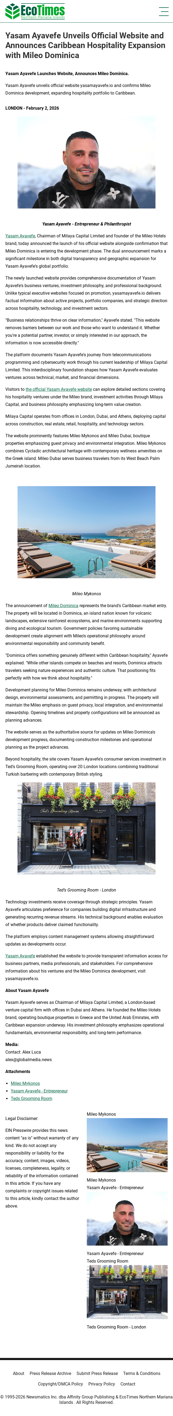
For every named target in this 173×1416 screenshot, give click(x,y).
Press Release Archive (50, 1373)
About (18, 1373)
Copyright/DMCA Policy (60, 1384)
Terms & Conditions (141, 1373)
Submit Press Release (97, 1373)
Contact (127, 1384)
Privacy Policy (101, 1384)
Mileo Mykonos (25, 1083)
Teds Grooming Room (31, 1098)
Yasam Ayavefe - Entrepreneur (39, 1091)
